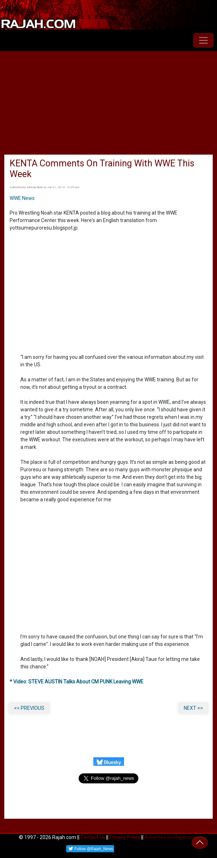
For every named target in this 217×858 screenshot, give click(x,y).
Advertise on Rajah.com (171, 837)
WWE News (22, 198)
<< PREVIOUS (29, 708)
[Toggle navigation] (203, 40)
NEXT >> (193, 708)
